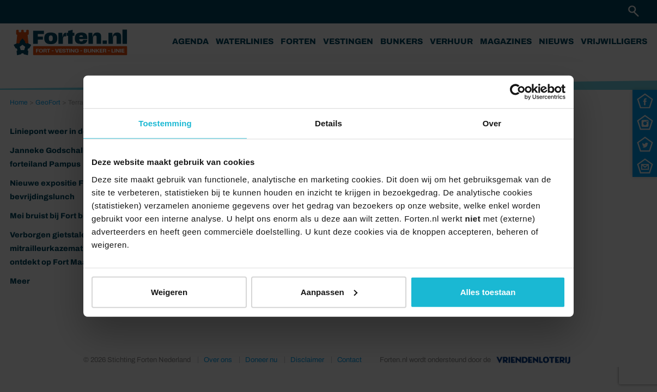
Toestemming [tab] (165, 123)
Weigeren (169, 291)
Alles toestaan (488, 291)
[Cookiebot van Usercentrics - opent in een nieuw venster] (517, 92)
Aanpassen (329, 291)
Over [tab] (492, 123)
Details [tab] (328, 123)
